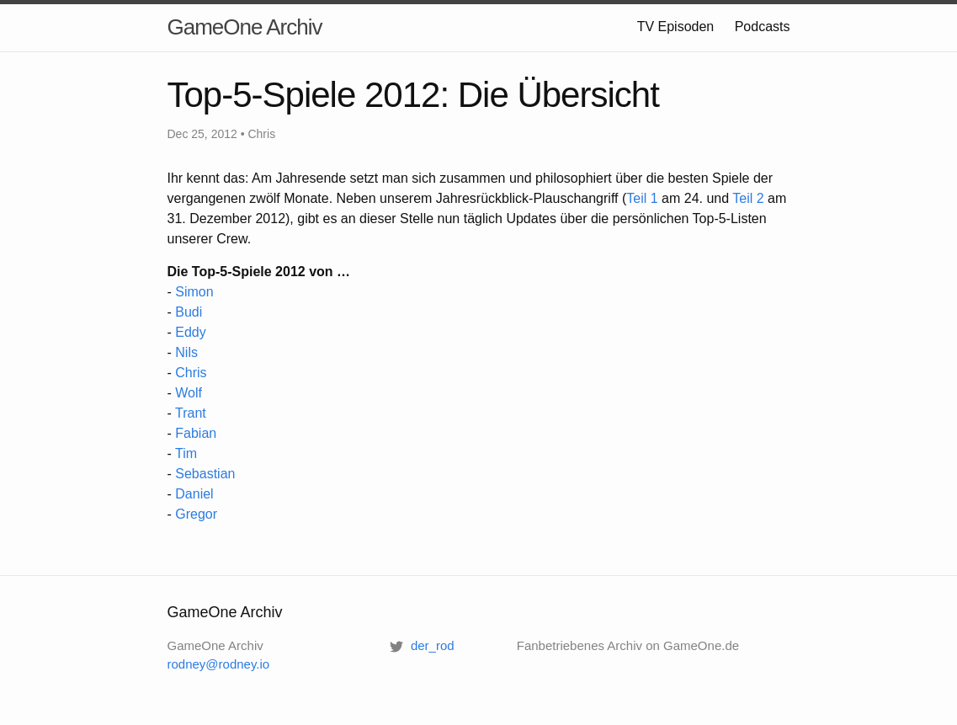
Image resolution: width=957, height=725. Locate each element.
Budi (188, 312)
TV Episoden (676, 26)
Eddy (190, 332)
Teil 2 (747, 198)
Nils (186, 352)
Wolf (188, 393)
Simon (194, 292)
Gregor (196, 514)
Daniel (194, 494)
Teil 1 (641, 198)
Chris (190, 372)
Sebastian (205, 473)
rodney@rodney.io (218, 664)
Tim (186, 453)
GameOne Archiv (244, 27)
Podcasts (762, 26)
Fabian (195, 433)
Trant (190, 413)
